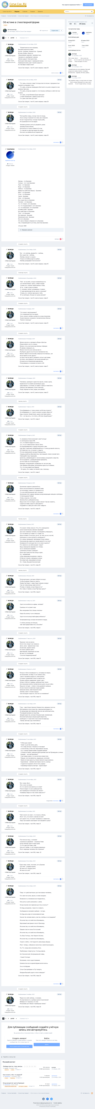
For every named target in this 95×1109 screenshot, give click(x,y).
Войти (46, 1044)
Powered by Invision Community (47, 1106)
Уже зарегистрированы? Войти (71, 4)
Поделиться (44, 30)
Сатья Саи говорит (25, 31)
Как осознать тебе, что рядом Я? (12, 1074)
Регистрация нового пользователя (19, 1046)
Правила (40, 11)
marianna (89, 32)
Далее (12, 37)
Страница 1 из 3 (24, 37)
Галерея (32, 11)
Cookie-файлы (58, 1103)
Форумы (17, 12)
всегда (75, 32)
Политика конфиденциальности (42, 1103)
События (24, 11)
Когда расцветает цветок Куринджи (13, 1083)
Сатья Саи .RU (7, 11)
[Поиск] (73, 11)
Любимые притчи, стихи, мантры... (13, 1066)
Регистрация (88, 4)
